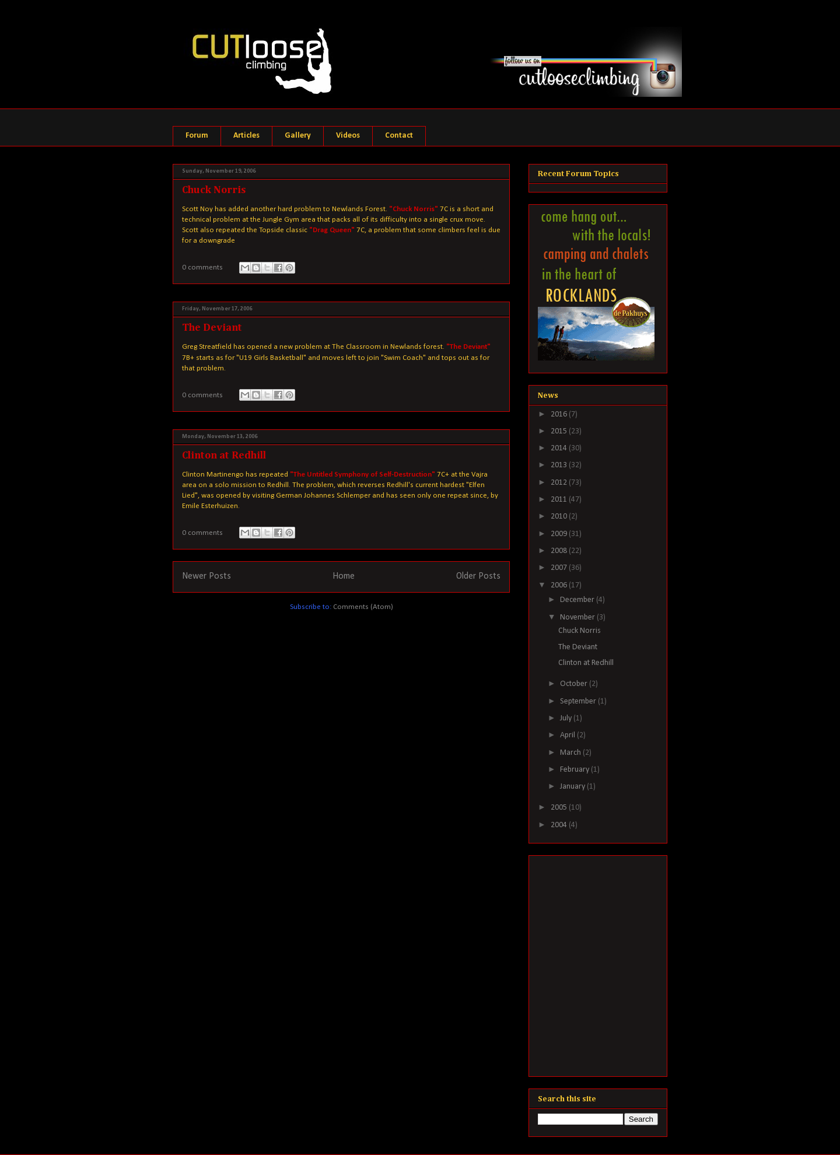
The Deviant (212, 328)
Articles (246, 135)
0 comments (202, 267)
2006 (560, 585)
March (571, 752)
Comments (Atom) (363, 607)
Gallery (298, 135)
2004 (560, 825)
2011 (560, 499)
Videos (348, 135)
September (579, 701)
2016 (560, 414)
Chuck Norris (214, 190)
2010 (560, 516)
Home (343, 576)
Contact (399, 135)
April (568, 735)
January (573, 786)
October (574, 684)
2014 (560, 448)
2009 (560, 534)
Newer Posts (206, 576)
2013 (560, 465)
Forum (197, 135)
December (578, 600)
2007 (560, 568)
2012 (560, 482)
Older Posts (478, 576)
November (578, 617)
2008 (560, 551)
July (566, 718)
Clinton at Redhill (224, 455)
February (575, 769)
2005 (560, 807)
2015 (560, 431)
